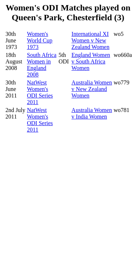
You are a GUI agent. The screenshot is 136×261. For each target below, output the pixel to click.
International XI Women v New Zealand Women (90, 40)
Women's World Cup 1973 (39, 40)
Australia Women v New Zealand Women (91, 89)
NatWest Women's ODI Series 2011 (40, 92)
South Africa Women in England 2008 (41, 65)
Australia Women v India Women (91, 113)
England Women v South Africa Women (90, 61)
